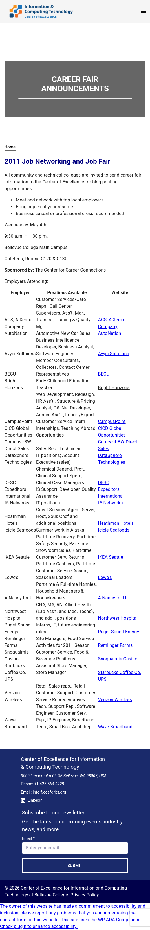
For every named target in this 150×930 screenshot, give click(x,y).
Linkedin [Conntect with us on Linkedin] (32, 800)
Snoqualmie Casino (117, 659)
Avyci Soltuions (113, 353)
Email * (28, 838)
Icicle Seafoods (113, 530)
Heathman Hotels (116, 523)
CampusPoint (111, 421)
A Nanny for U (112, 598)
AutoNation (109, 333)
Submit (75, 865)
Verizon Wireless (115, 699)
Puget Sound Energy (118, 631)
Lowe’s (105, 577)
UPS (102, 679)
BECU (103, 374)
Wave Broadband (115, 726)
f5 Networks (110, 503)
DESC (103, 482)
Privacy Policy (84, 895)
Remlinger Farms (115, 645)
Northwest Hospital (118, 618)
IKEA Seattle (110, 557)
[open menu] (143, 11)
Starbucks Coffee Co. (119, 672)
